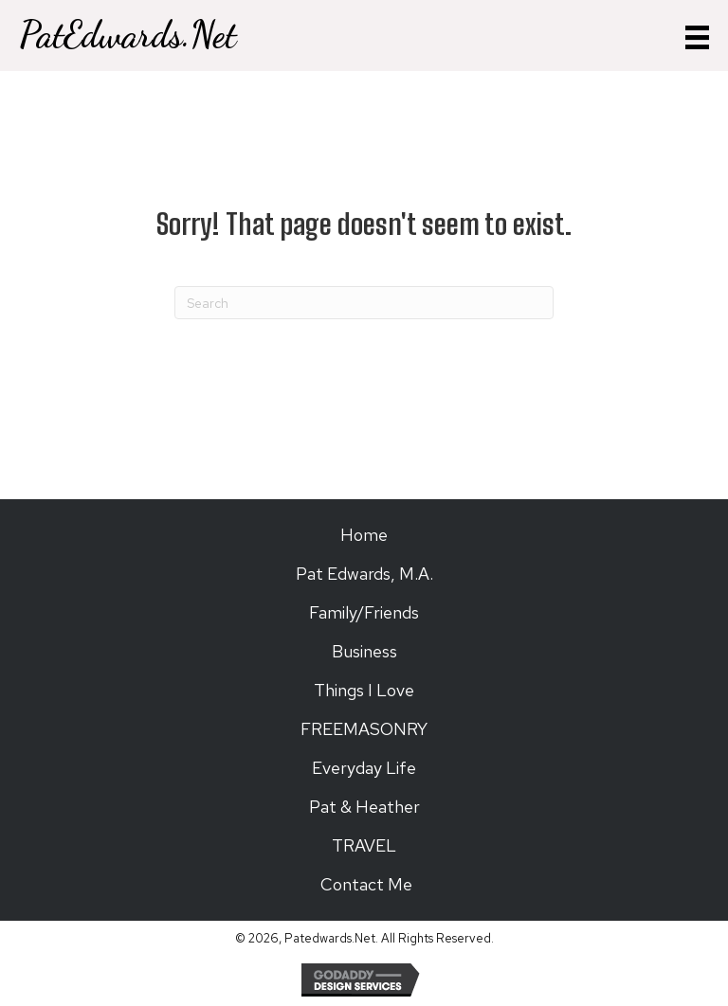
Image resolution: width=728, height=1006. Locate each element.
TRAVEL (364, 845)
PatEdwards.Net (127, 35)
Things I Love (364, 690)
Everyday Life (364, 768)
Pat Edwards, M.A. (364, 573)
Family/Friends (364, 612)
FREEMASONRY (364, 729)
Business (364, 651)
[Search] (364, 302)
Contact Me (364, 884)
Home (364, 535)
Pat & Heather (364, 806)
